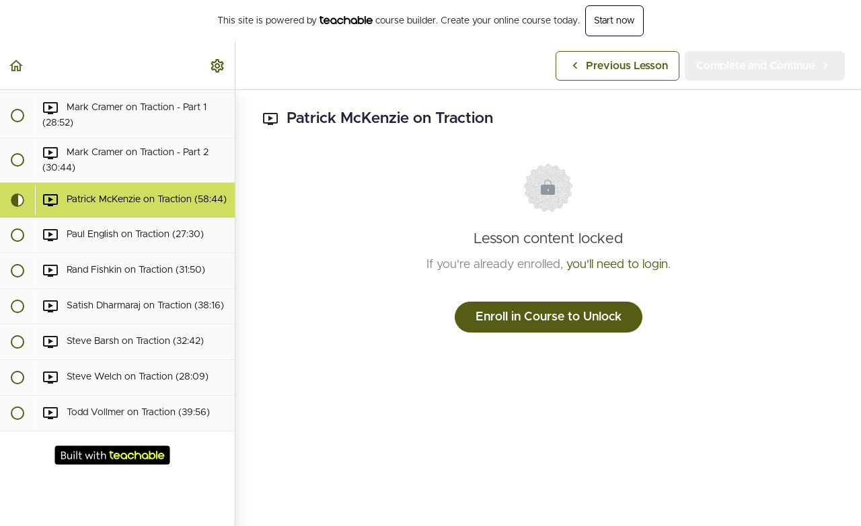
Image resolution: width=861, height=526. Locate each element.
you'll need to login (617, 265)
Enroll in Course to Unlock (549, 317)
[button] (17, 65)
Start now (614, 21)
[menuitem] (218, 65)
